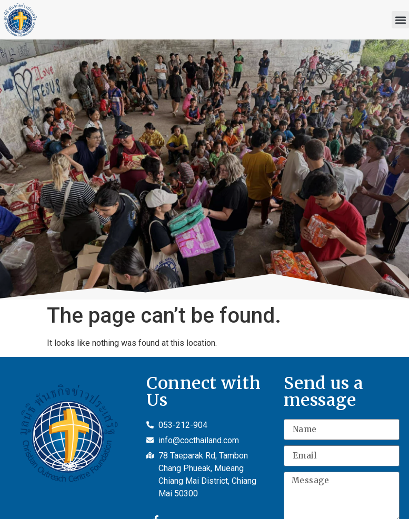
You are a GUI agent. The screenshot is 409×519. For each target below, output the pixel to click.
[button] (400, 19)
